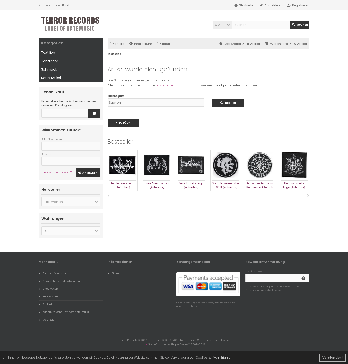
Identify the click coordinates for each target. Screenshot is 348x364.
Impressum (140, 43)
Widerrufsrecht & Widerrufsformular (64, 312)
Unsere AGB (48, 289)
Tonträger (49, 61)
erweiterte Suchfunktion (175, 85)
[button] (222, 25)
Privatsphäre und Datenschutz (60, 281)
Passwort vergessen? (56, 172)
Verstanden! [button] (332, 358)
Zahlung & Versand (53, 273)
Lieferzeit (46, 320)
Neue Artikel (51, 78)
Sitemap (115, 273)
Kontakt (117, 43)
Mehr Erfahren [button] (222, 358)
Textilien (48, 52)
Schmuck (49, 69)
